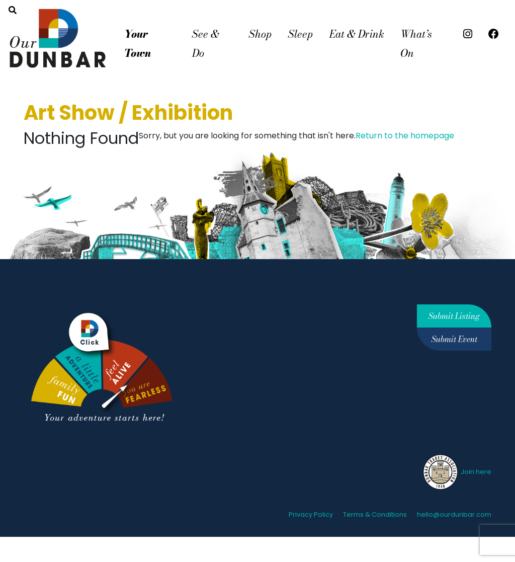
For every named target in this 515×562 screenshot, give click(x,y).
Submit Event (454, 339)
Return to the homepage (405, 135)
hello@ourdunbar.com (454, 514)
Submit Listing (454, 316)
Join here (456, 471)
